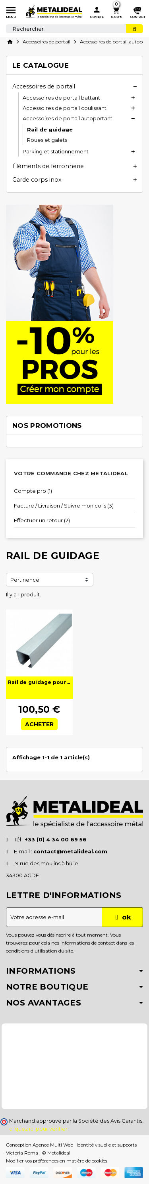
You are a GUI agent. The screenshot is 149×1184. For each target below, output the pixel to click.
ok (122, 917)
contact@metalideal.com (70, 851)
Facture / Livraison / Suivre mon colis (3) (64, 505)
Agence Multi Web (53, 1145)
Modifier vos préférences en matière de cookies (56, 1161)
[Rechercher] (74, 28)
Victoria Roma (22, 1153)
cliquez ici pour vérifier (38, 1129)
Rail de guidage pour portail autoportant (39, 682)
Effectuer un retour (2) (42, 520)
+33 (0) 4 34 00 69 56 (56, 839)
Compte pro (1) (33, 491)
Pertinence (24, 579)
